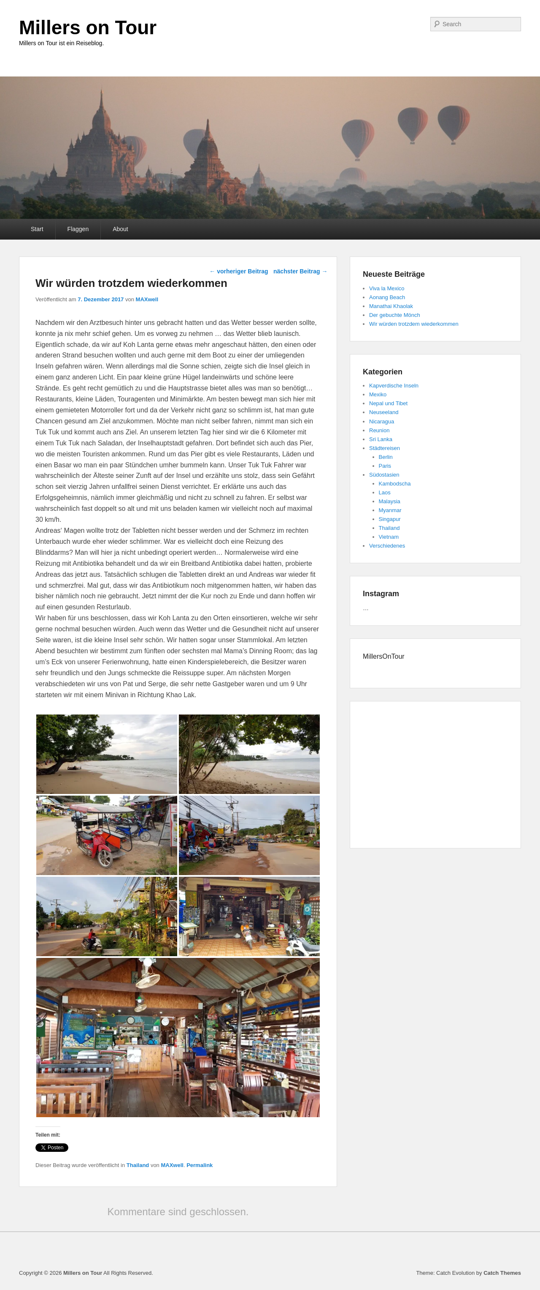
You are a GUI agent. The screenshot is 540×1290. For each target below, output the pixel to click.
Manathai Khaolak (391, 306)
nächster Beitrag (300, 271)
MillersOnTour (384, 656)
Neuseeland (383, 412)
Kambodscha (395, 483)
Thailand (138, 1165)
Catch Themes (502, 1273)
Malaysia (389, 501)
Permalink (199, 1165)
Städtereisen (384, 448)
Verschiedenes (387, 546)
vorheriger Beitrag (238, 271)
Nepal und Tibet (388, 403)
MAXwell (147, 299)
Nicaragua (381, 421)
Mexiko (377, 394)
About (120, 229)
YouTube (363, 24)
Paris (385, 466)
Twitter (345, 24)
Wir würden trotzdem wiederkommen (414, 324)
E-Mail (419, 24)
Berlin (386, 457)
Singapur (390, 519)
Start (37, 229)
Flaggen (78, 229)
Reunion (379, 430)
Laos (385, 492)
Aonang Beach (387, 297)
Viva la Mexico (387, 288)
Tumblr (382, 24)
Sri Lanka (380, 439)
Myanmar (390, 510)
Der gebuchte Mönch (394, 315)
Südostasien (384, 475)
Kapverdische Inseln (393, 385)
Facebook (326, 24)
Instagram (400, 24)
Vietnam (389, 537)
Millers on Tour (88, 27)
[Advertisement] (435, 776)
